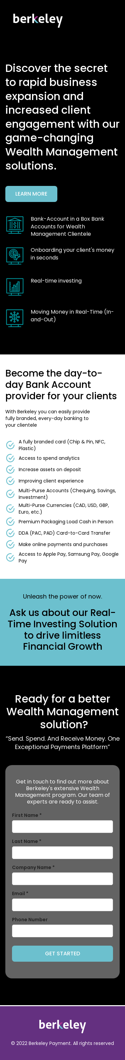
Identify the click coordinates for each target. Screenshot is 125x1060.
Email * (20, 893)
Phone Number (30, 919)
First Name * (27, 815)
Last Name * (26, 841)
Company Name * (33, 867)
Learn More (31, 194)
